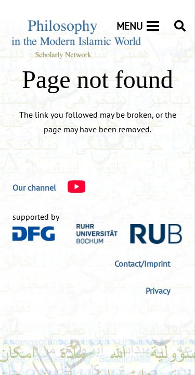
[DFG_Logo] (33, 233)
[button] (179, 26)
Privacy (158, 290)
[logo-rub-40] (129, 234)
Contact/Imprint (142, 263)
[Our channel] (34, 187)
